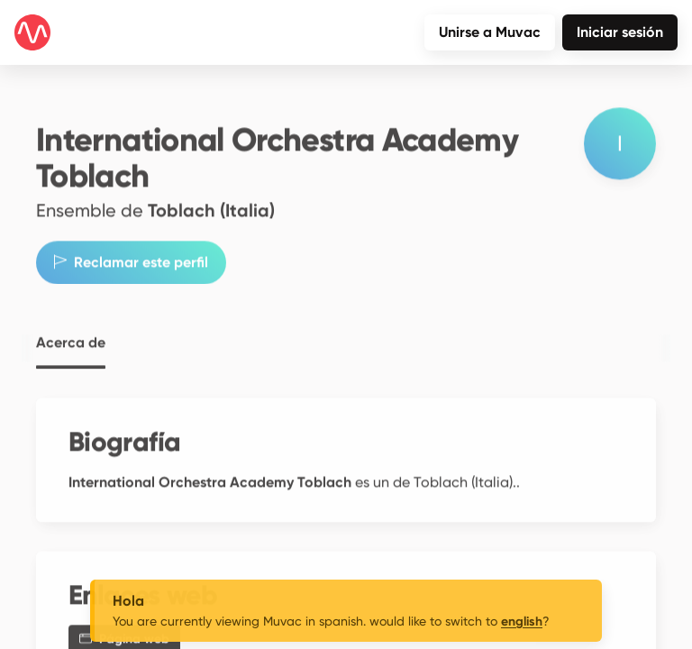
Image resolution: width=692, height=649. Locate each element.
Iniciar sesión (620, 32)
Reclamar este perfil (131, 254)
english (521, 621)
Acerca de (70, 335)
